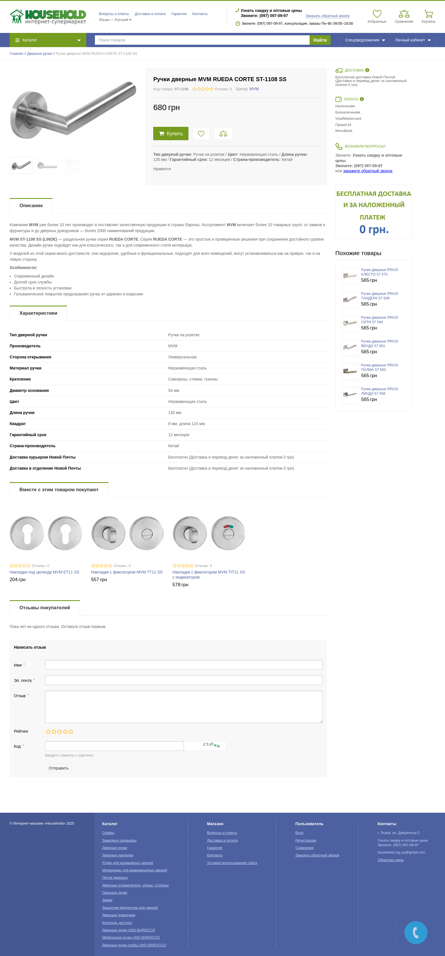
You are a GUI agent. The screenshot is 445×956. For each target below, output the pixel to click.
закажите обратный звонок (367, 171)
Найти (320, 40)
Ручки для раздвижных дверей (127, 863)
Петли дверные (115, 878)
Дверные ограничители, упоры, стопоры (135, 885)
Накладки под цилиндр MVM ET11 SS (44, 572)
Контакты (199, 14)
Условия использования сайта (232, 863)
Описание (31, 205)
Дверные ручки (39, 54)
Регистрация (305, 840)
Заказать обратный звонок (328, 16)
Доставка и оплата (150, 14)
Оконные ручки (114, 893)
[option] (374, 211)
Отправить (58, 768)
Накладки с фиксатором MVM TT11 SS (127, 572)
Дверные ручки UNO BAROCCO (128, 930)
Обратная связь (390, 860)
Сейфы (108, 833)
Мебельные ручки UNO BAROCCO (131, 938)
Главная (16, 54)
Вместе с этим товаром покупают (59, 489)
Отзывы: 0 (223, 89)
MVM (254, 89)
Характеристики (38, 313)
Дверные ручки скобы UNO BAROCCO (134, 945)
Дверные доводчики (118, 915)
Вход (299, 833)
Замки (107, 900)
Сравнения (304, 848)
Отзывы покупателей (45, 607)
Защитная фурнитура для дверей (130, 908)
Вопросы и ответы (114, 14)
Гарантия (179, 14)
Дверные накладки (117, 855)
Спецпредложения (365, 40)
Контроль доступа (117, 923)
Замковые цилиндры (119, 840)
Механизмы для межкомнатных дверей (134, 870)
